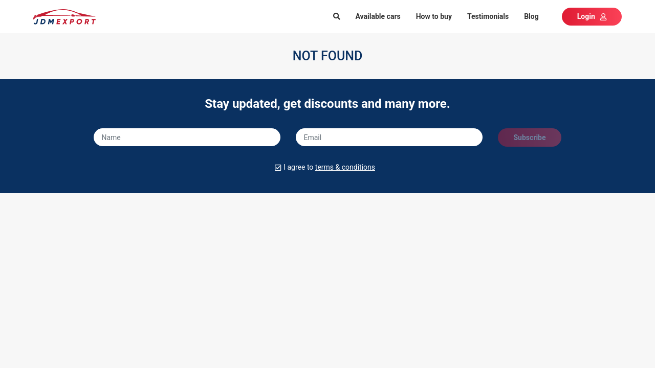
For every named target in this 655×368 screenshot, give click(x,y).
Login (591, 16)
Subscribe (529, 137)
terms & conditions (345, 167)
